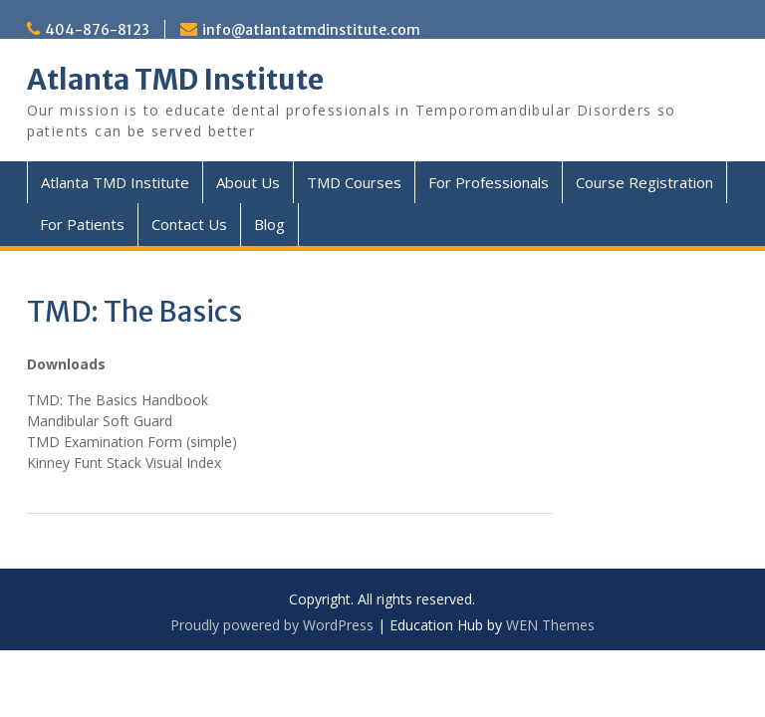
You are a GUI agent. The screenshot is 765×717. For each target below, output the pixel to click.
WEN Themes (550, 624)
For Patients (82, 224)
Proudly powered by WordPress (272, 624)
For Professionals (488, 182)
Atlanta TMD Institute (175, 80)
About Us (248, 182)
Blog (269, 224)
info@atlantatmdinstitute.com (311, 30)
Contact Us (189, 224)
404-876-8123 (97, 30)
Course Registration (644, 182)
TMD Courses (354, 182)
